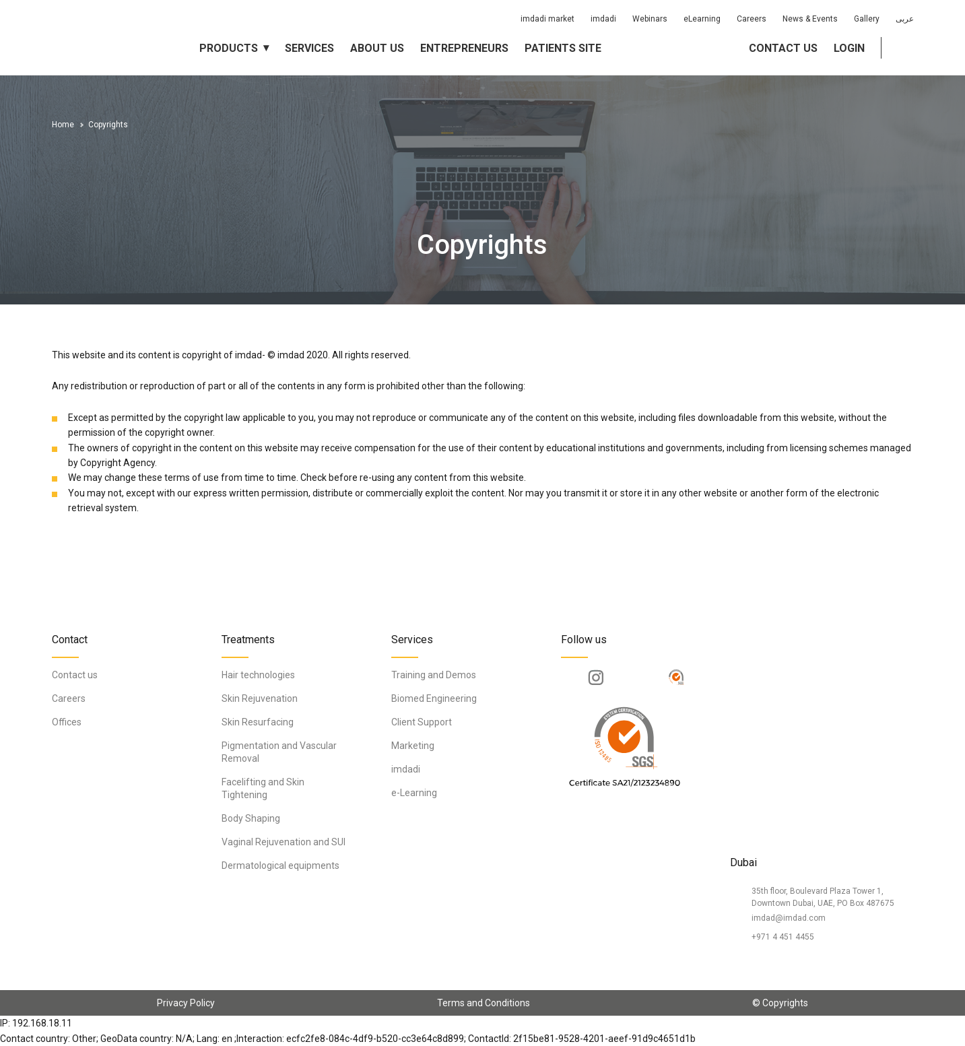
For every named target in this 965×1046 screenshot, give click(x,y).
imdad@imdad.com (789, 918)
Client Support (421, 722)
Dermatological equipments (280, 865)
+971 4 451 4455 (783, 937)
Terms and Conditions (483, 1003)
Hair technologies (258, 674)
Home (63, 124)
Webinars (649, 19)
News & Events (810, 19)
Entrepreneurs (464, 48)
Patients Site (563, 48)
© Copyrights (780, 1003)
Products (228, 48)
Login (849, 48)
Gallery (866, 19)
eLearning (702, 19)
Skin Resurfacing (258, 722)
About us (377, 48)
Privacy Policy (186, 1003)
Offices (66, 722)
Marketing (412, 745)
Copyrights (108, 124)
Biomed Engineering (434, 698)
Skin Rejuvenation (260, 698)
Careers (751, 19)
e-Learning (414, 792)
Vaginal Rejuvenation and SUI (283, 842)
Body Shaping (251, 818)
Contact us (783, 48)
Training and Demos (433, 674)
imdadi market (547, 19)
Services (309, 48)
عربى (905, 19)
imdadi (603, 19)
